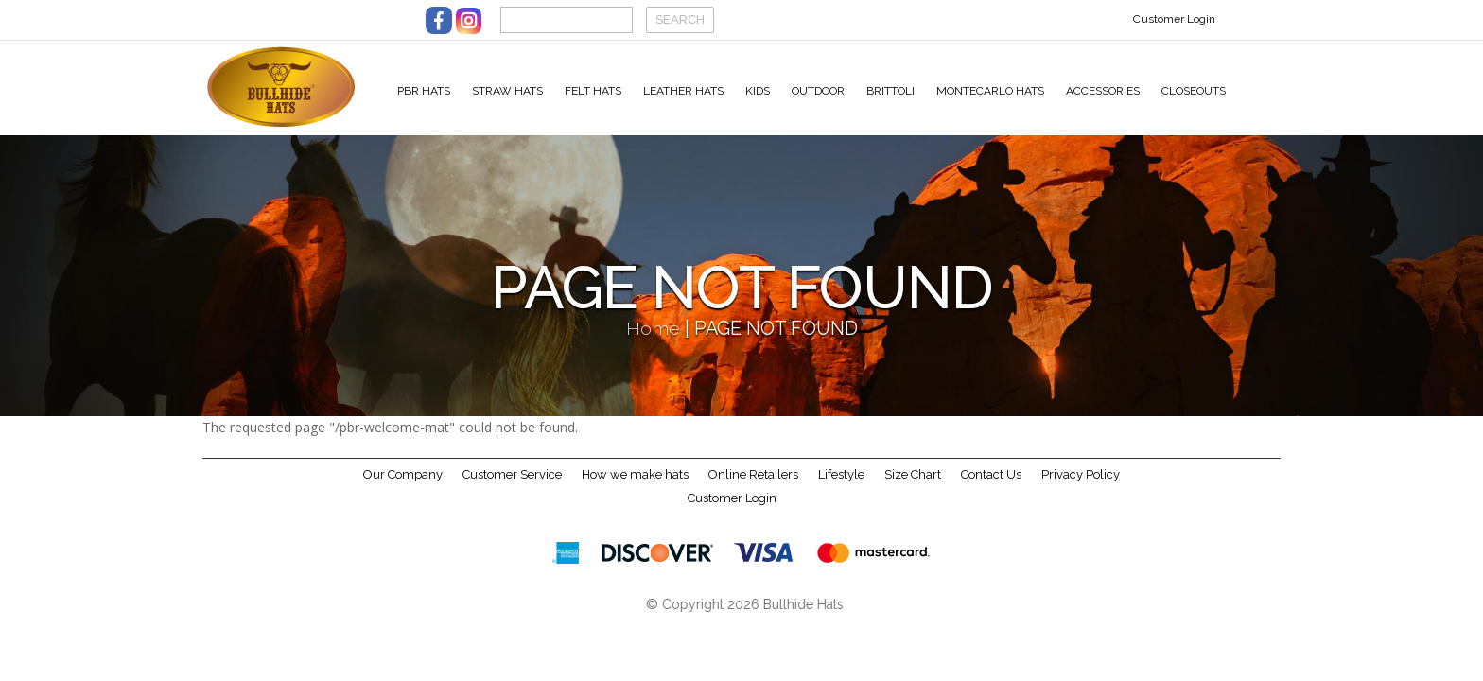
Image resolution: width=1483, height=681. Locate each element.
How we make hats (635, 487)
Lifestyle (841, 487)
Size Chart (912, 487)
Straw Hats (507, 90)
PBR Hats (423, 90)
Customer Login (1174, 19)
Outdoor (818, 90)
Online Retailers (753, 487)
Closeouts (1193, 90)
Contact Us (991, 487)
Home (653, 341)
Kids (757, 90)
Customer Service (512, 487)
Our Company (403, 487)
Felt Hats (593, 90)
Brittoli (890, 90)
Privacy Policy (1080, 487)
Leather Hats (683, 90)
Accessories (1103, 90)
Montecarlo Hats (990, 90)
